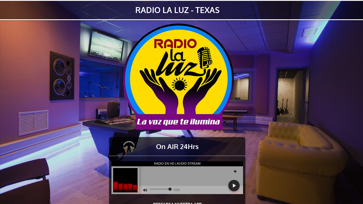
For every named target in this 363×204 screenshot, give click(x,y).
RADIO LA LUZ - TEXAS (177, 10)
